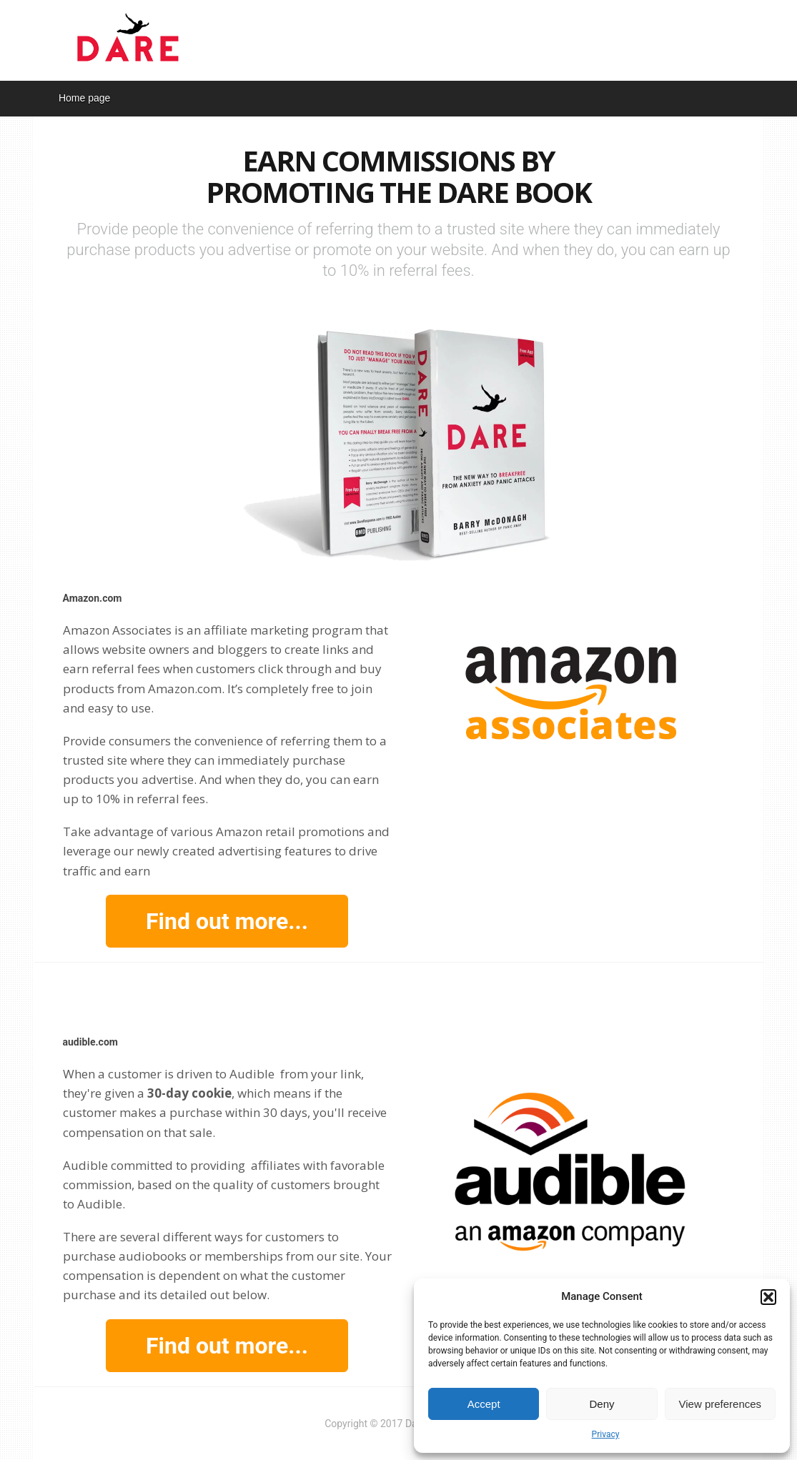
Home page (84, 98)
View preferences (720, 1404)
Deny (601, 1404)
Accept (483, 1404)
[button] (768, 1297)
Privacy (606, 1434)
